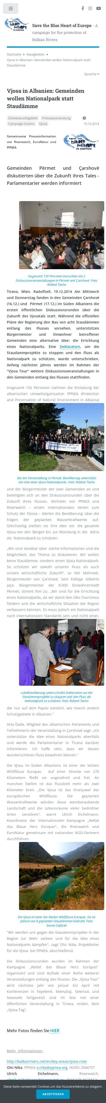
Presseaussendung (56, 118)
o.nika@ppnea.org (52, 1067)
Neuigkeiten (35, 54)
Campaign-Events (21, 123)
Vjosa (43, 123)
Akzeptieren (53, 1094)
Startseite (14, 54)
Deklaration (70, 346)
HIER (54, 1030)
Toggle (11, 9)
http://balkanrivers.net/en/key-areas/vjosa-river (47, 1061)
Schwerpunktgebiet (23, 118)
